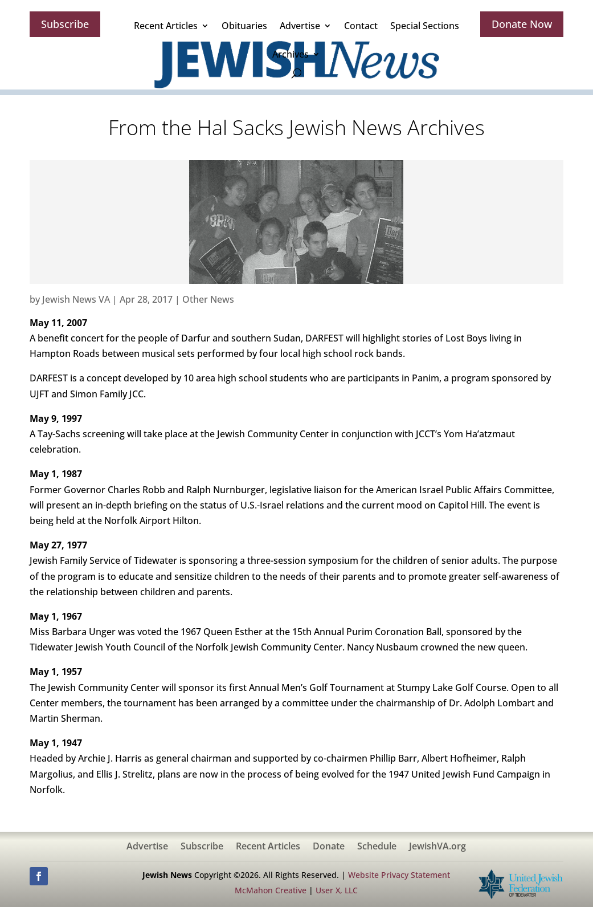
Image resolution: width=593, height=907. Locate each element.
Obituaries (244, 25)
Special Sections (424, 25)
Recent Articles (166, 25)
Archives (290, 54)
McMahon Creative (270, 890)
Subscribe (65, 24)
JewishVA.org (437, 847)
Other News (208, 299)
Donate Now (522, 24)
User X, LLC (337, 890)
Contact (361, 25)
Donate (329, 847)
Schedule (376, 847)
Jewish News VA (76, 299)
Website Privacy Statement (399, 874)
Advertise (300, 25)
